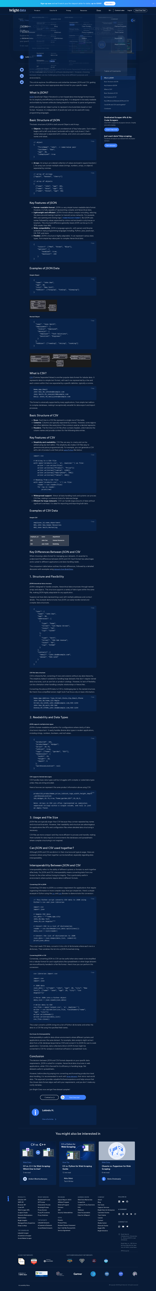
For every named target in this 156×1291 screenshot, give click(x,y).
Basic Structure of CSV (111, 93)
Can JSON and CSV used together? (115, 104)
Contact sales (119, 10)
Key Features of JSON (110, 85)
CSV (31, 377)
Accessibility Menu (24, 1285)
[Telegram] (127, 1226)
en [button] (110, 10)
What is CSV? (108, 89)
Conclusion (107, 108)
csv (53, 893)
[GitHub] (127, 1201)
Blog (21, 20)
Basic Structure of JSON (111, 81)
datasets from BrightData (64, 569)
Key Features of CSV (110, 97)
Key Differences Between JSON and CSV (116, 101)
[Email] (123, 1226)
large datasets (72, 1076)
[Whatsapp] (119, 1226)
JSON (32, 97)
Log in (130, 10)
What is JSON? (109, 78)
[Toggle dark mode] (133, 20)
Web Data (29, 20)
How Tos (65, 1162)
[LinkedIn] (119, 1201)
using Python (69, 450)
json (60, 893)
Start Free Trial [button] (140, 10)
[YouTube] (123, 1201)
